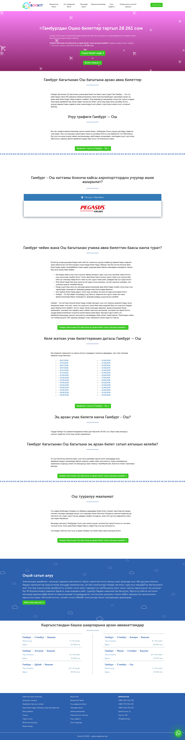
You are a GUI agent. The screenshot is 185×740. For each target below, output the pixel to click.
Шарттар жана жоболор (32, 697)
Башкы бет (74, 697)
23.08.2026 (106, 392)
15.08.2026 (106, 373)
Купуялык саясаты (29, 700)
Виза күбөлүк (27, 711)
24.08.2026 (106, 395)
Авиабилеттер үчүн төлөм (33, 704)
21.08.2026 (106, 388)
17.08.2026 (106, 378)
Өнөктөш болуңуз (29, 722)
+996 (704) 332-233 (126, 708)
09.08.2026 (64, 395)
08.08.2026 (64, 392)
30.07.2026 (64, 370)
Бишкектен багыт (54, 5)
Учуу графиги (111, 5)
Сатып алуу (156, 5)
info (124, 719)
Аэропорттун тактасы (79, 715)
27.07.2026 (64, 363)
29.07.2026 (64, 368)
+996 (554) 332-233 (126, 700)
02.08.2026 (64, 378)
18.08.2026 (106, 380)
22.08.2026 (106, 390)
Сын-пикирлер (76, 722)
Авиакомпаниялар (98, 4)
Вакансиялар (27, 726)
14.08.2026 (106, 370)
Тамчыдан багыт (84, 5)
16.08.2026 (106, 375)
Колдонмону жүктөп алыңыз (128, 5)
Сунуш (25, 715)
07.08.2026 (64, 390)
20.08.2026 (106, 385)
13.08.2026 (106, 368)
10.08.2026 (106, 360)
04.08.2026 (64, 383)
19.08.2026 (106, 383)
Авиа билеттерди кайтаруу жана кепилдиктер (40, 708)
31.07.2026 (64, 373)
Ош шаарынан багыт (69, 5)
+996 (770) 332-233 (126, 704)
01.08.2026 (64, 375)
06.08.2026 (64, 388)
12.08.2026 (106, 365)
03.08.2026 (64, 380)
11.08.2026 (106, 363)
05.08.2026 (64, 385)
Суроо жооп (27, 719)
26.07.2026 (64, 360)
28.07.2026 (64, 365)
